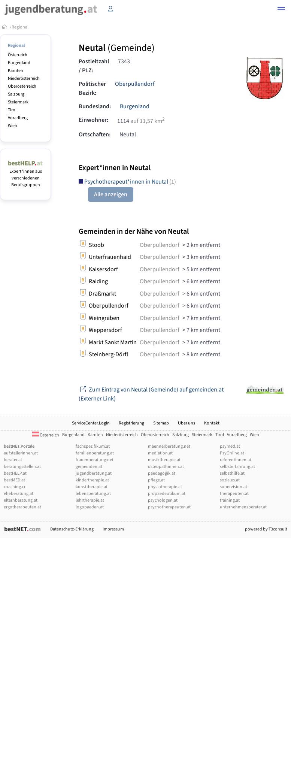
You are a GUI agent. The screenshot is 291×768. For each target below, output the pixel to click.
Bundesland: (95, 106)
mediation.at (160, 453)
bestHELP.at (15, 473)
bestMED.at (14, 480)
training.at (230, 500)
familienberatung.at (95, 453)
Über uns (186, 423)
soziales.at (230, 480)
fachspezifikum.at (93, 446)
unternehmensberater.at (243, 507)
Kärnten (15, 70)
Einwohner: (93, 120)
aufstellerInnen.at (21, 453)
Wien (12, 126)
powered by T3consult (266, 529)
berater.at (13, 460)
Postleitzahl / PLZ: (94, 66)
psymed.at (230, 446)
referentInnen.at (235, 460)
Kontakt (211, 423)
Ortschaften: (94, 134)
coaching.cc (15, 487)
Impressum (113, 529)
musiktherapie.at (164, 460)
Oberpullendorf (135, 84)
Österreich (17, 55)
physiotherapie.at (165, 487)
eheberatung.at (18, 493)
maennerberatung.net (169, 446)
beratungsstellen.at (22, 466)
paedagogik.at (161, 473)
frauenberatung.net (94, 460)
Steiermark (18, 102)
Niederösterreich (24, 78)
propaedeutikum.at (166, 493)
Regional (20, 27)
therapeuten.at (234, 493)
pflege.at (156, 480)
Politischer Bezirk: (92, 88)
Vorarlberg (18, 118)
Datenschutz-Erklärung (72, 529)
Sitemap (161, 423)
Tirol (12, 110)
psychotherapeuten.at (169, 507)
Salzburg (16, 94)
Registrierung (131, 423)
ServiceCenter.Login (91, 423)
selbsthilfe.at (232, 473)
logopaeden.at (90, 507)
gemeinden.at (89, 466)
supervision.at (233, 487)
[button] (281, 9)
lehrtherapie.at (90, 500)
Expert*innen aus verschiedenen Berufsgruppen (25, 174)
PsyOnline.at (232, 453)
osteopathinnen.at (166, 466)
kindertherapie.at (92, 480)
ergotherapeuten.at (22, 507)
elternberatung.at (20, 500)
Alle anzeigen (110, 194)
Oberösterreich (22, 86)
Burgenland (19, 63)
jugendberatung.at (94, 473)
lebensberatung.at (93, 493)
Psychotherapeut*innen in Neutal (127, 182)
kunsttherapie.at (91, 487)
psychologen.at (163, 500)
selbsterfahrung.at (237, 466)
